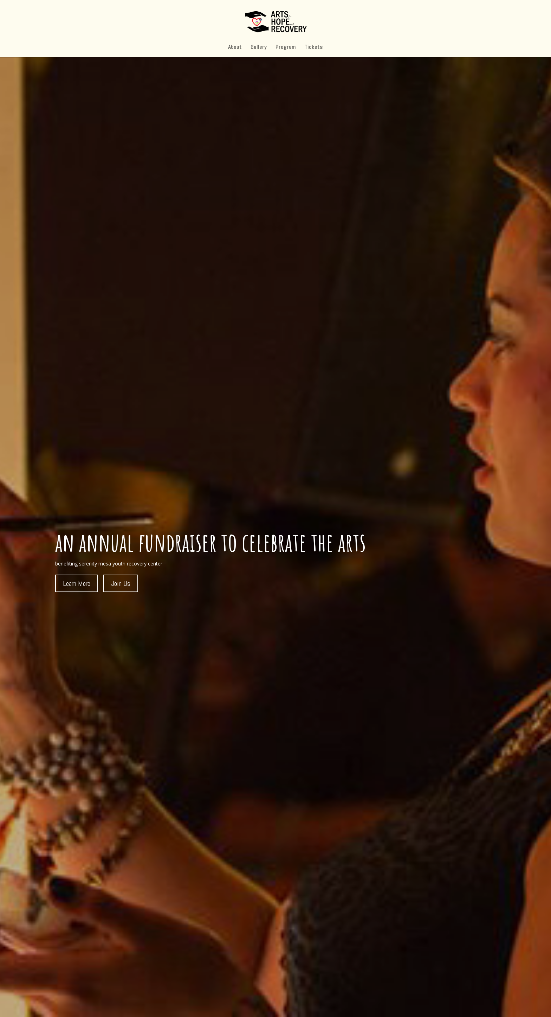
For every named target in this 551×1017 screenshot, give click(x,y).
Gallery (259, 48)
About (235, 48)
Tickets (314, 48)
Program (286, 48)
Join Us (120, 583)
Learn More (76, 583)
